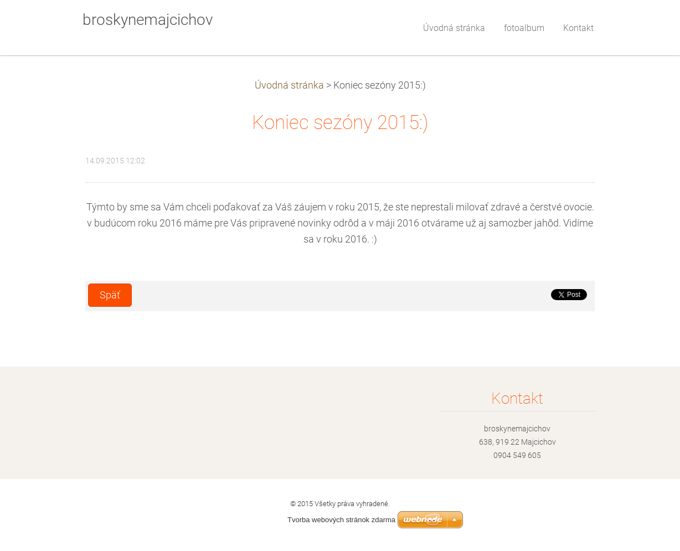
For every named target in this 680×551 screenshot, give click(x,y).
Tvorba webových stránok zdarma (341, 520)
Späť (110, 295)
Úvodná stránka (289, 85)
